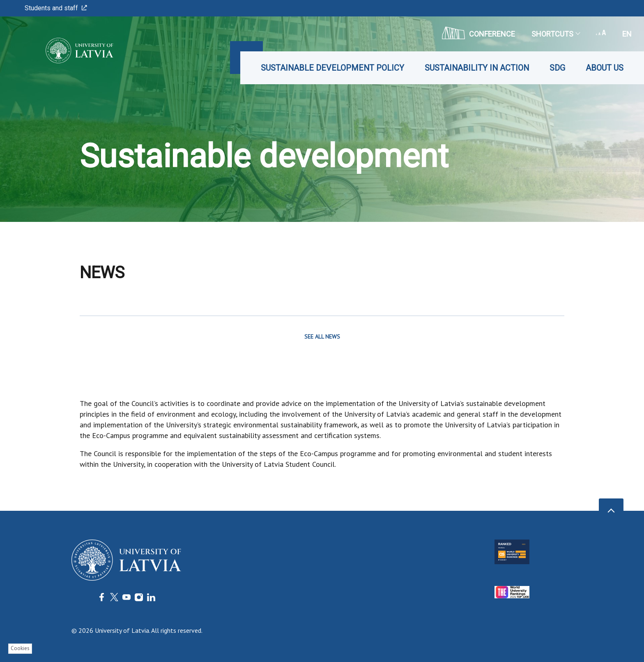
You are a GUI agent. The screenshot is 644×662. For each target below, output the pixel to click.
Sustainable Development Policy (332, 68)
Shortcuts (555, 34)
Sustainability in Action (477, 68)
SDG (557, 68)
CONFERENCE (478, 32)
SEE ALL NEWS (322, 336)
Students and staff (56, 8)
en (627, 34)
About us (604, 68)
